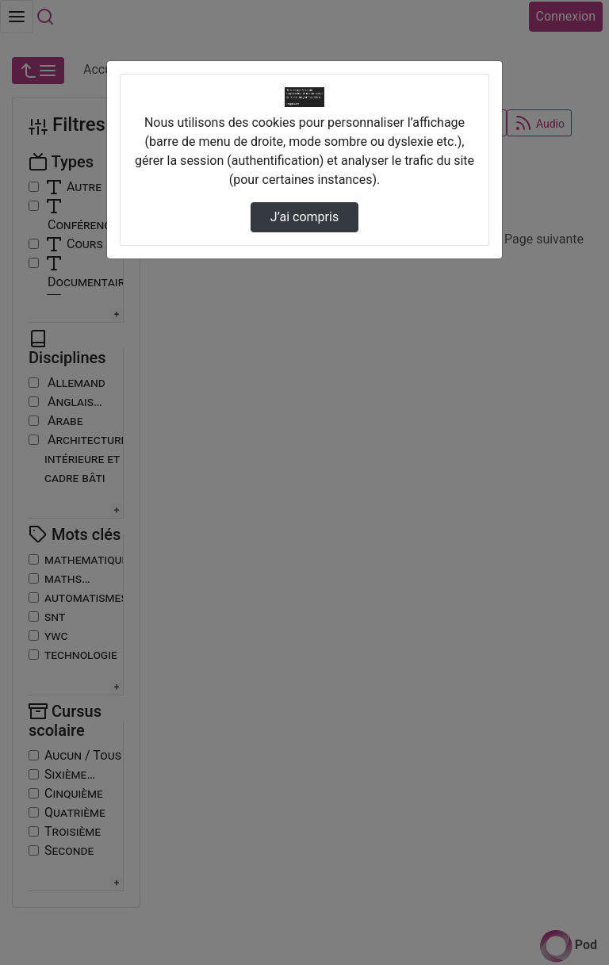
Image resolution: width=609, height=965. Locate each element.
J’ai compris (304, 216)
